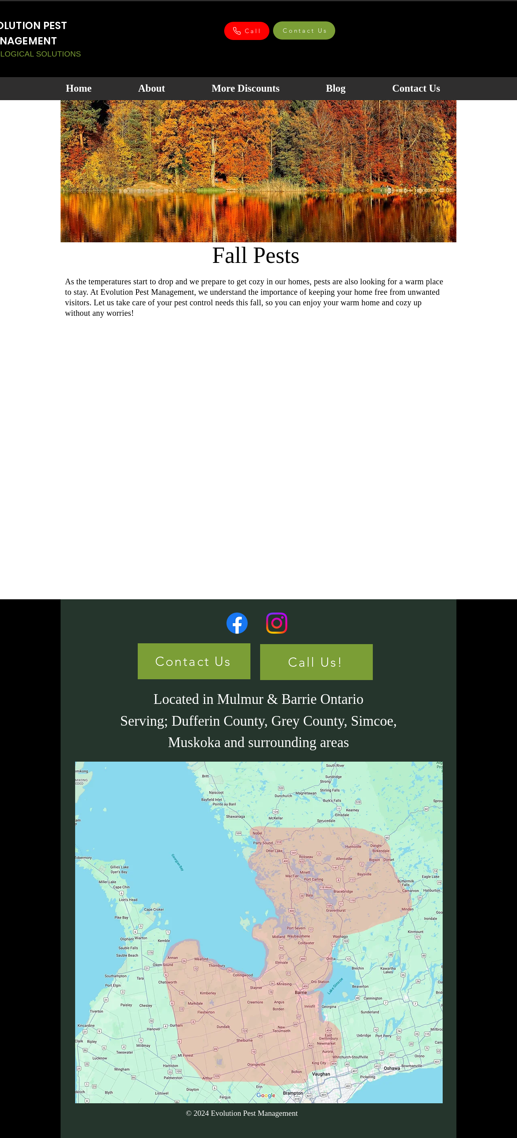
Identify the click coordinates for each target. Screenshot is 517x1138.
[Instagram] (277, 623)
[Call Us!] (316, 662)
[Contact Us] (304, 30)
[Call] (246, 31)
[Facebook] (237, 623)
